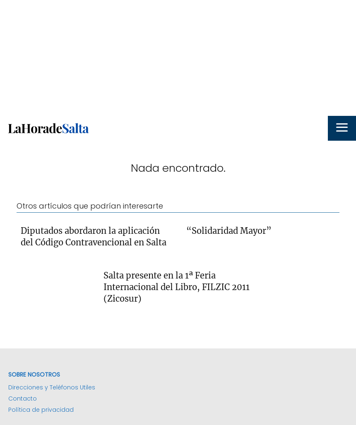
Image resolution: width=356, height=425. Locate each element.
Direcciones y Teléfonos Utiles (51, 387)
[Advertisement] (178, 58)
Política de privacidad (41, 410)
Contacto (22, 398)
